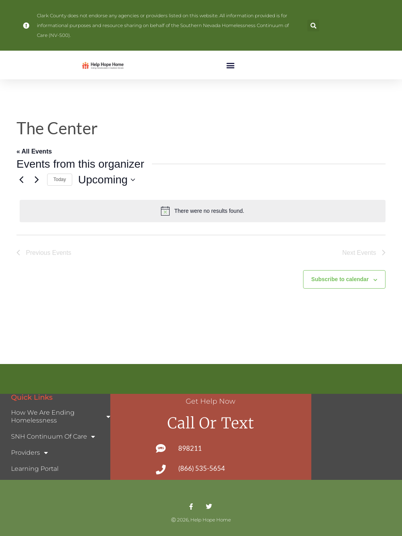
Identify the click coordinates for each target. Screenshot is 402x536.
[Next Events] (36, 180)
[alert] (203, 211)
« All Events (34, 151)
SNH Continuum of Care (53, 437)
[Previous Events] (21, 180)
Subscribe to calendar (340, 279)
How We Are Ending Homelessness (60, 416)
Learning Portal (34, 468)
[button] (313, 25)
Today (59, 179)
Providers (29, 453)
